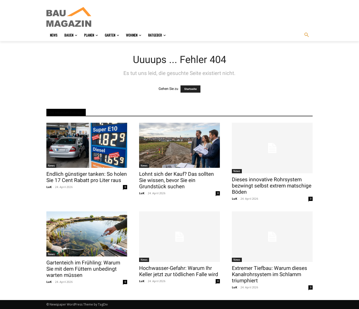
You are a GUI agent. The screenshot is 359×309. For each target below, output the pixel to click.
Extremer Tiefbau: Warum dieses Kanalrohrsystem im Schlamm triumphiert (269, 274)
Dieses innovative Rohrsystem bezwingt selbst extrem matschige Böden (271, 186)
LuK (49, 187)
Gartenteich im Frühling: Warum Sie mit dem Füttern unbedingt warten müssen (83, 269)
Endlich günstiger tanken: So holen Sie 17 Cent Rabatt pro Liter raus (86, 177)
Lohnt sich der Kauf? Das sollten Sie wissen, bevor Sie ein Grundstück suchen (176, 180)
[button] (307, 35)
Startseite (190, 89)
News (51, 165)
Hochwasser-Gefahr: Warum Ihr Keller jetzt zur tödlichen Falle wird (178, 271)
